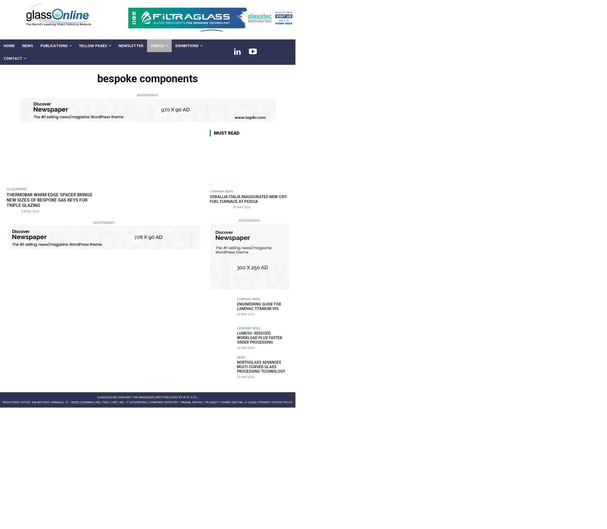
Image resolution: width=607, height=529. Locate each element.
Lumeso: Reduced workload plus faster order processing (259, 337)
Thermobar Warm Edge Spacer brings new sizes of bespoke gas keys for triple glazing (51, 200)
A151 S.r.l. (190, 397)
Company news (221, 191)
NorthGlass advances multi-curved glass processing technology (261, 366)
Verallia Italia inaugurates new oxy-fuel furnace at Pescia (249, 199)
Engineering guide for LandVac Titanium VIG (258, 306)
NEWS (241, 357)
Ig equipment (17, 189)
